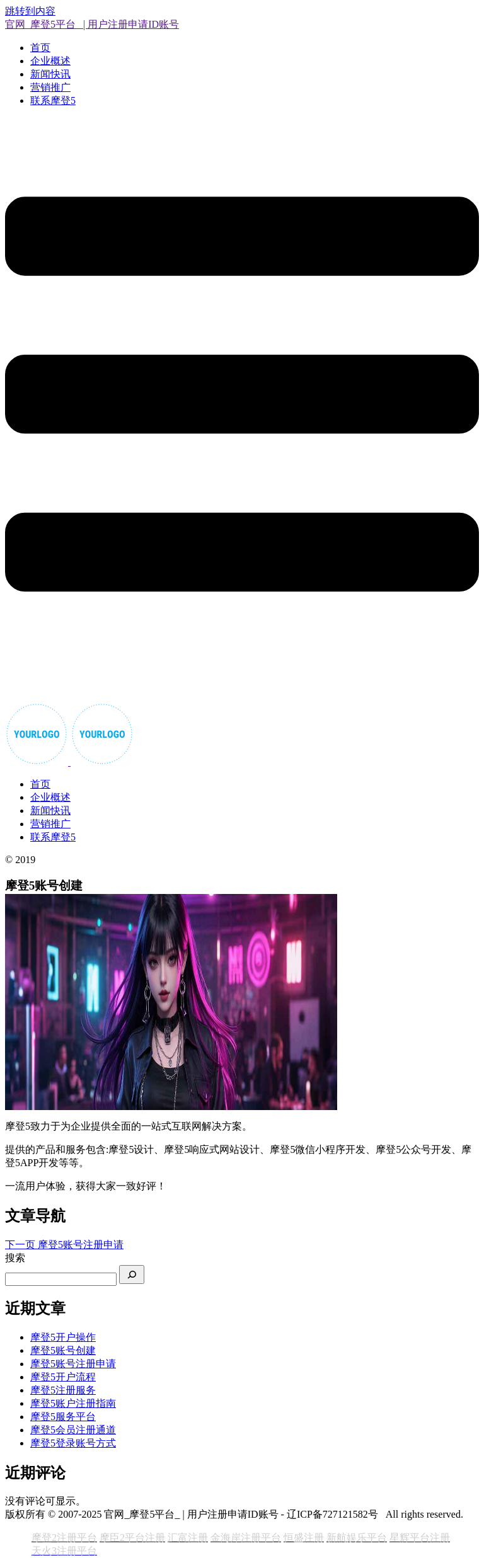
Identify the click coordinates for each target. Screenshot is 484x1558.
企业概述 (50, 60)
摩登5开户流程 (63, 1377)
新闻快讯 (50, 74)
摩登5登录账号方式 (73, 1443)
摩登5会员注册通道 (73, 1429)
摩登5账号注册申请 (73, 1363)
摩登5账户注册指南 (73, 1403)
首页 (40, 47)
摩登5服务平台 (63, 1416)
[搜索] (131, 1274)
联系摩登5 (53, 100)
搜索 (15, 1257)
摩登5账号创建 (63, 1350)
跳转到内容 (30, 11)
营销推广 (50, 87)
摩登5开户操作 (63, 1337)
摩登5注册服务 (63, 1390)
